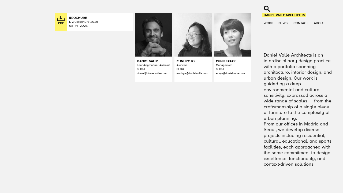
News (283, 23)
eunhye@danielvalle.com (192, 73)
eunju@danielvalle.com (230, 73)
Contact (300, 23)
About (319, 23)
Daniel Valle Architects (284, 15)
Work (268, 23)
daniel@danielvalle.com (152, 73)
